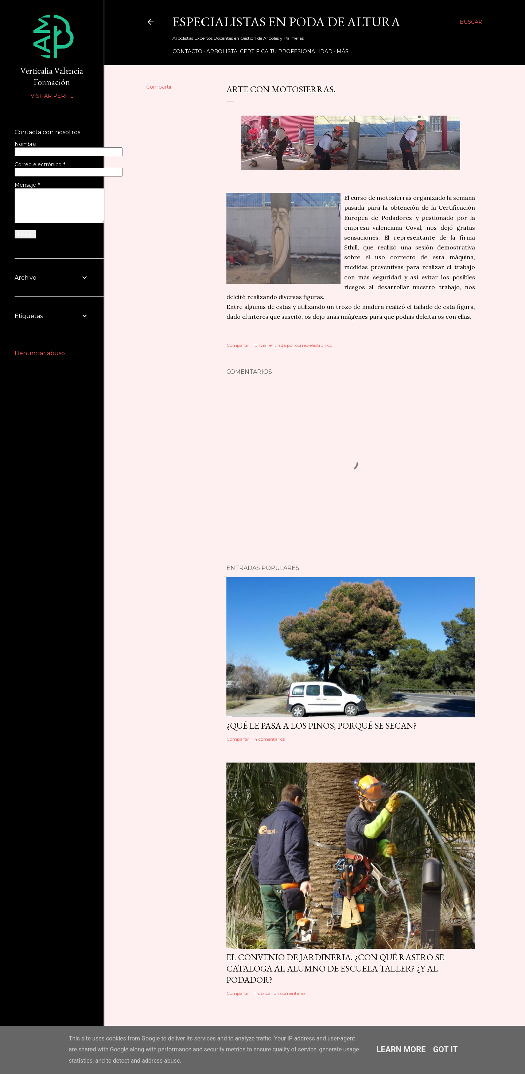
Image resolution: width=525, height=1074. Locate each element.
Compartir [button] (159, 87)
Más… (344, 51)
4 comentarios (269, 739)
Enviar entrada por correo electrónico (293, 345)
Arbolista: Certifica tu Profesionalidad (269, 51)
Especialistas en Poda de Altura (286, 21)
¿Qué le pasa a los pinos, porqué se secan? (321, 725)
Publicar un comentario (279, 993)
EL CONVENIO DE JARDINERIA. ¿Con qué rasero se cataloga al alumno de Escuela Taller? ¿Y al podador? (335, 968)
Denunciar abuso (40, 353)
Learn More (401, 1049)
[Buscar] (471, 22)
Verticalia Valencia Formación (51, 76)
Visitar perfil (52, 96)
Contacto (187, 51)
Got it (445, 1049)
